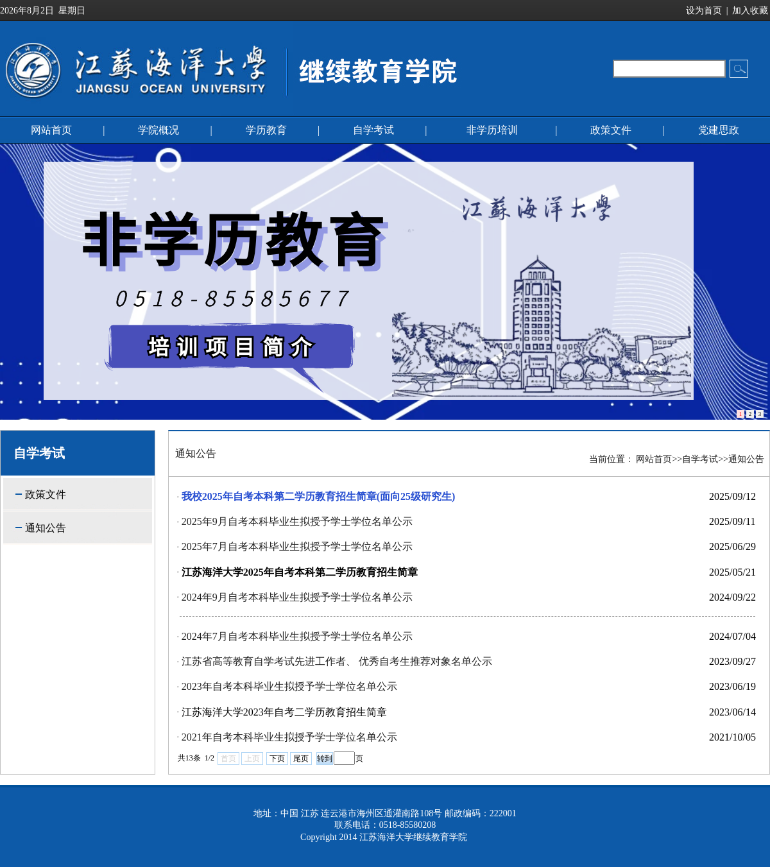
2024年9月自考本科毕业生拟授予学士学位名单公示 (297, 597)
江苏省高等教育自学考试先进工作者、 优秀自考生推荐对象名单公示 (337, 661)
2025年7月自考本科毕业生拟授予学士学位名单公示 (297, 546)
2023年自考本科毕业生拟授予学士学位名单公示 (289, 686)
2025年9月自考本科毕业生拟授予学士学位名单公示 (297, 521)
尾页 (301, 758)
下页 (277, 758)
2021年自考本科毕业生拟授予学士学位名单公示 (289, 737)
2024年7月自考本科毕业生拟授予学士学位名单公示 (297, 636)
